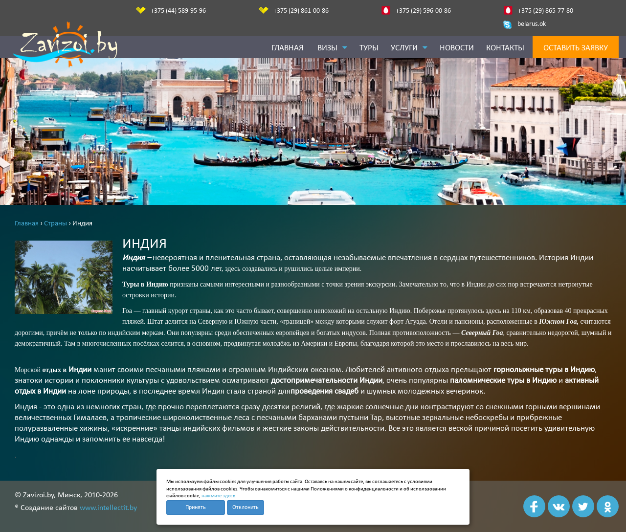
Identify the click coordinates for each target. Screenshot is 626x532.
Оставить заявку (575, 48)
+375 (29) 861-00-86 (301, 11)
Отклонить (245, 507)
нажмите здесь (218, 496)
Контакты (505, 48)
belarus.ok (531, 24)
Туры (369, 48)
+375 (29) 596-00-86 (423, 11)
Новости (457, 48)
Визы (332, 48)
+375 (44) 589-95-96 (178, 11)
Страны (56, 223)
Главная (287, 48)
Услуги (409, 48)
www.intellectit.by (108, 508)
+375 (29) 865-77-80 (545, 11)
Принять (195, 507)
